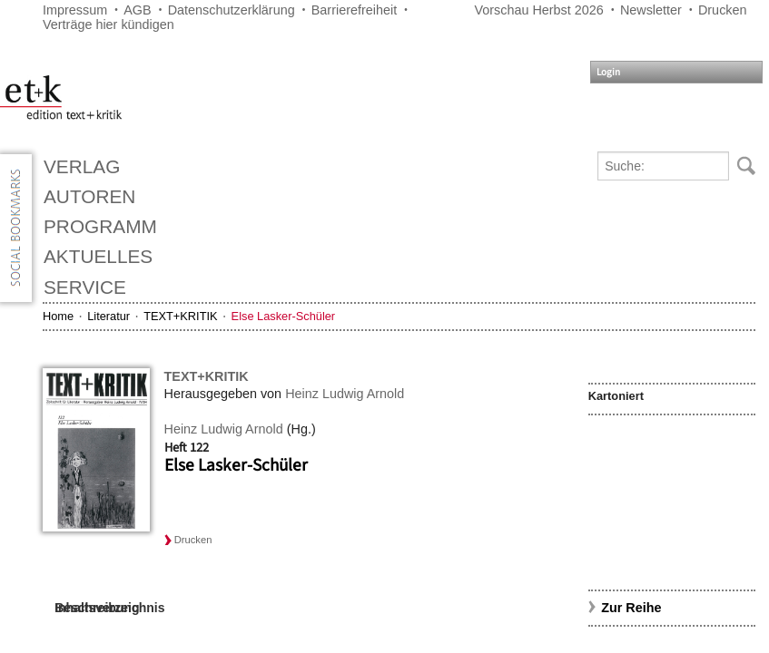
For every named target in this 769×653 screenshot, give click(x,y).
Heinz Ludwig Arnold (344, 393)
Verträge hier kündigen (108, 24)
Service (85, 287)
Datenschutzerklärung (231, 10)
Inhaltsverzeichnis (109, 607)
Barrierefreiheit (354, 10)
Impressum (75, 10)
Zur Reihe (631, 607)
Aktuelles (98, 256)
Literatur (108, 316)
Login (608, 72)
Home (58, 316)
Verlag (82, 166)
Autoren (89, 196)
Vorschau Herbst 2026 (538, 10)
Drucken (722, 10)
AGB (137, 10)
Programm (100, 226)
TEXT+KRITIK (180, 316)
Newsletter (651, 10)
